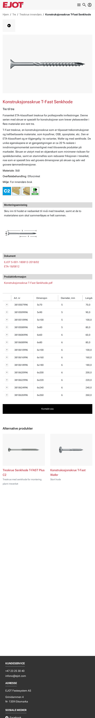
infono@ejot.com (15, 676)
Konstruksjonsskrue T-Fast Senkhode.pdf (28, 282)
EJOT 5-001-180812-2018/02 (21, 262)
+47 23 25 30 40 (14, 670)
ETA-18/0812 (11, 266)
